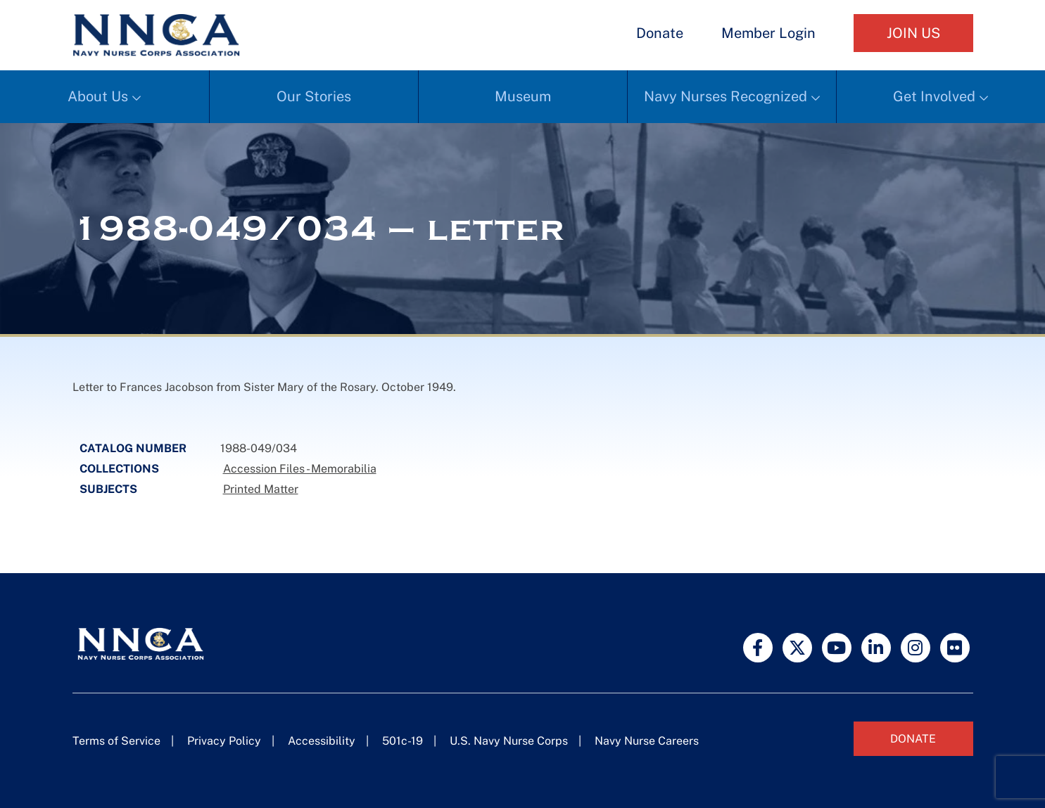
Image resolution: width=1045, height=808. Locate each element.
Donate (659, 33)
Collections (119, 468)
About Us (98, 96)
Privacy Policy (224, 741)
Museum (523, 96)
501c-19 (402, 741)
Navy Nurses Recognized (725, 96)
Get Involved (934, 96)
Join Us (913, 33)
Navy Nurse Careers (647, 741)
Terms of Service (116, 741)
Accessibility (321, 741)
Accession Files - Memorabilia (299, 468)
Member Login (768, 33)
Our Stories (314, 96)
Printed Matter (260, 489)
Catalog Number (133, 448)
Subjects (108, 489)
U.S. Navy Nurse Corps (509, 741)
